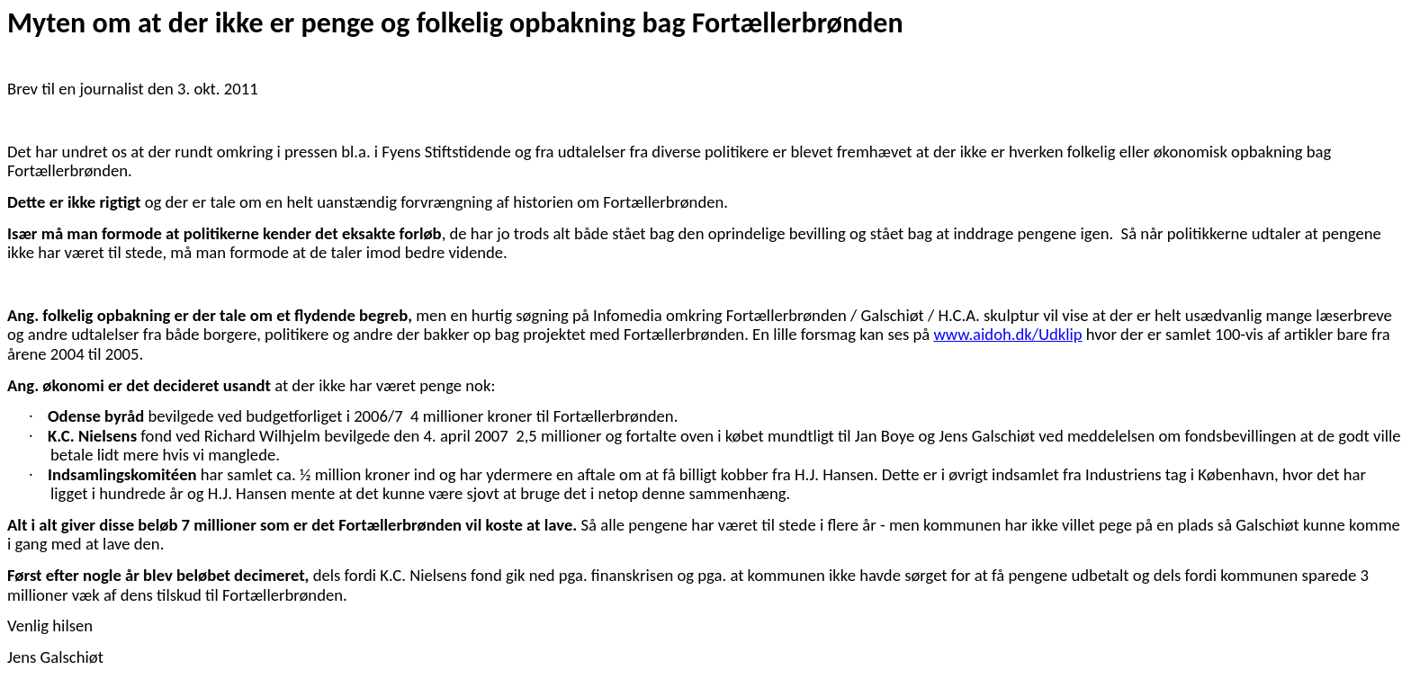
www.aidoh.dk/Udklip (1007, 334)
